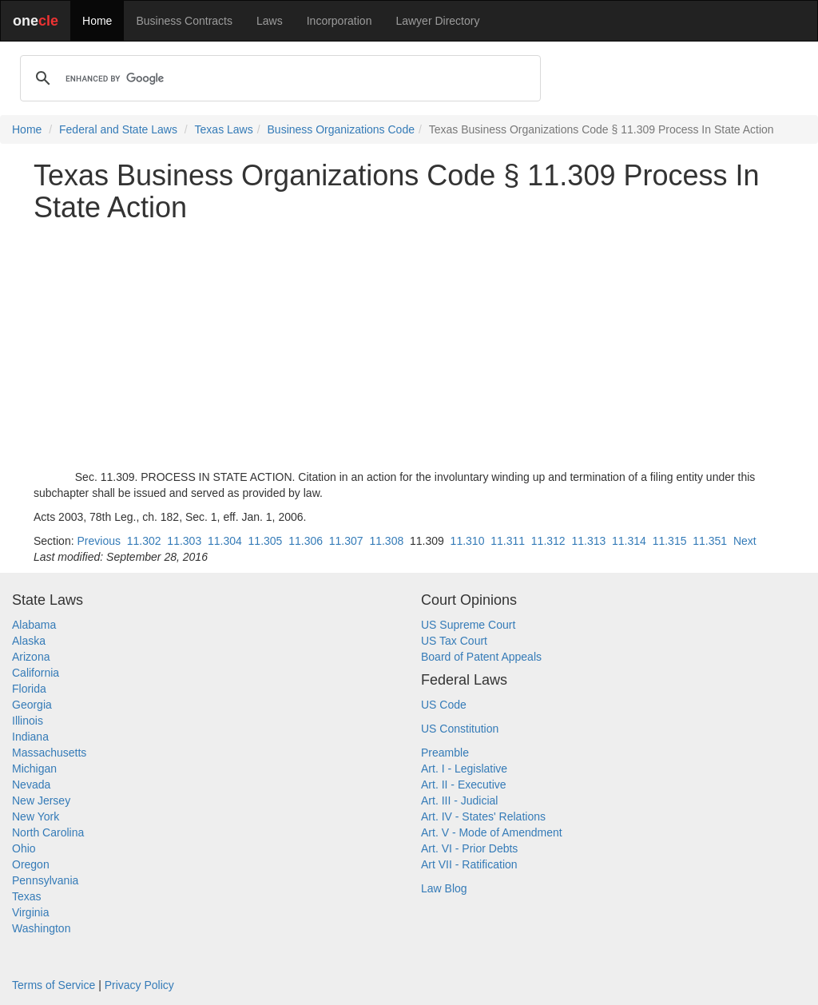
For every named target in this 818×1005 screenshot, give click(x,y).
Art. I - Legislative (464, 768)
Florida (29, 688)
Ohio (24, 848)
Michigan (34, 768)
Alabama (34, 624)
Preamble (445, 752)
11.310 (468, 540)
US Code (444, 704)
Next (744, 540)
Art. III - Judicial (459, 800)
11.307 (346, 540)
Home (97, 20)
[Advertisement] (409, 346)
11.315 (670, 540)
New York (35, 816)
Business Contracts (184, 20)
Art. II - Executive (463, 784)
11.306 (305, 540)
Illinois (27, 720)
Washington (41, 928)
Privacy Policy (139, 985)
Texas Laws (224, 129)
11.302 (144, 540)
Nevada (31, 784)
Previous (98, 540)
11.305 (265, 540)
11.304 (225, 540)
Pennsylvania (45, 880)
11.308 (386, 540)
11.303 (184, 540)
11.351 (710, 540)
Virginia (30, 912)
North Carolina (48, 832)
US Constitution (459, 728)
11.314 (629, 540)
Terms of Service (53, 985)
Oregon (31, 864)
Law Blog (444, 888)
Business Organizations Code (341, 129)
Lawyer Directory (437, 20)
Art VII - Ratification (469, 864)
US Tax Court (454, 640)
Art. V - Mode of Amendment (491, 832)
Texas (27, 896)
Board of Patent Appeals (481, 656)
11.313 (588, 540)
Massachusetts (49, 752)
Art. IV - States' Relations (483, 816)
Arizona (31, 656)
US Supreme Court (468, 624)
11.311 (507, 540)
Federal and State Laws (118, 129)
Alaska (29, 640)
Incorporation (339, 20)
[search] (278, 78)
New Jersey (41, 800)
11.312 (548, 540)
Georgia (32, 704)
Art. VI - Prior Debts (469, 848)
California (35, 672)
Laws (269, 20)
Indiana (30, 736)
